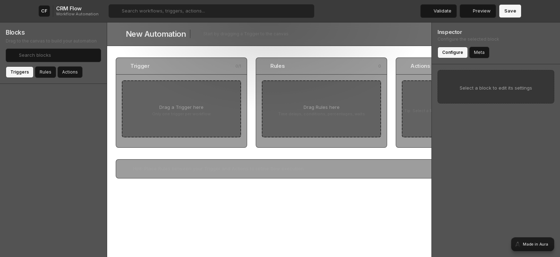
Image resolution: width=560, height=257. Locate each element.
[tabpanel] (280, 128)
